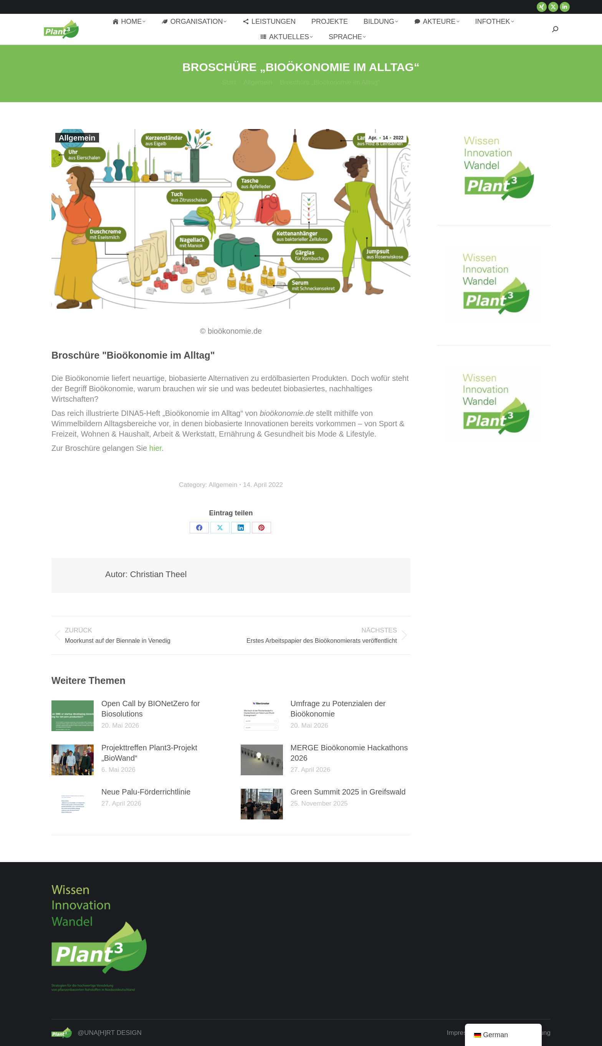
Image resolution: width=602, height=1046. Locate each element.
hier (155, 448)
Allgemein (77, 138)
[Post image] (72, 715)
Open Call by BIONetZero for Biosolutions (150, 708)
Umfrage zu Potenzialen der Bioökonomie (338, 708)
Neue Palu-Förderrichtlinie (145, 792)
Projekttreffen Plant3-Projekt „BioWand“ (149, 752)
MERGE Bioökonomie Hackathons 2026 (349, 752)
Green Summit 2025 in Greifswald (348, 792)
